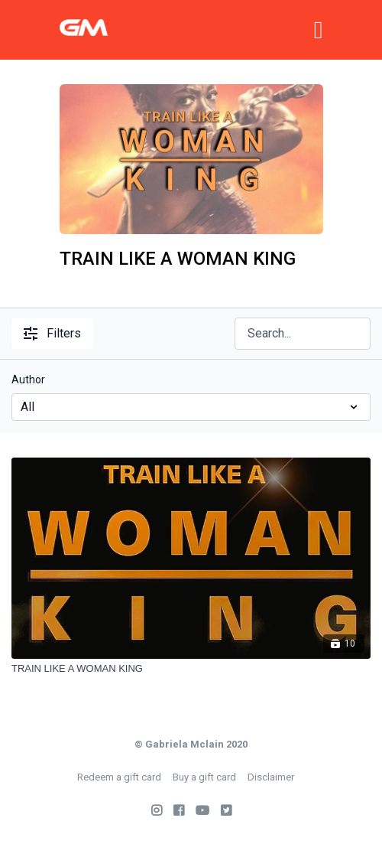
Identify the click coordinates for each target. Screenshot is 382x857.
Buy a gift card (204, 777)
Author (28, 379)
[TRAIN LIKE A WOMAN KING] (191, 668)
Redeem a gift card (119, 777)
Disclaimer (271, 777)
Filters (52, 333)
